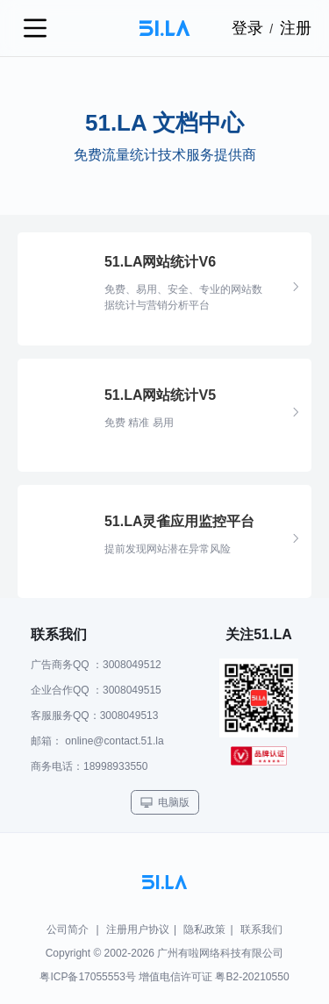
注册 (295, 28)
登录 (247, 28)
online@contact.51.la (114, 741)
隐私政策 (204, 929)
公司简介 (67, 929)
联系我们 (261, 929)
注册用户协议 (137, 929)
